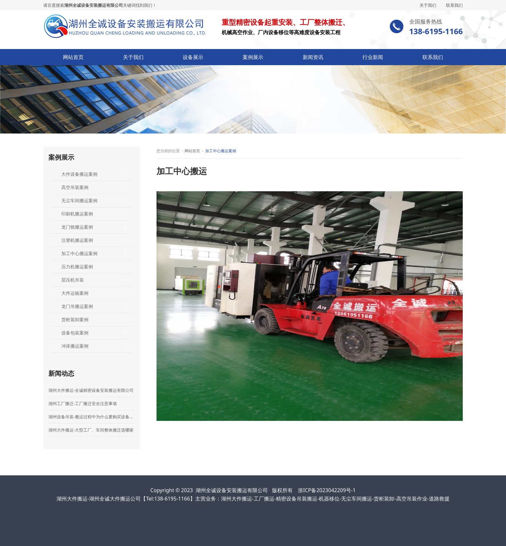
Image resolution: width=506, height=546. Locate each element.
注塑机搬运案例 (77, 240)
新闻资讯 (313, 57)
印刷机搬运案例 (77, 214)
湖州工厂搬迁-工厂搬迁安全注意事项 (82, 403)
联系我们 (454, 5)
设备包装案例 (74, 333)
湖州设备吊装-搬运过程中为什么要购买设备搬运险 (91, 417)
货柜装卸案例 (74, 319)
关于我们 (428, 5)
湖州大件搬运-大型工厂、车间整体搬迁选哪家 (91, 430)
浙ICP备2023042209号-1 (327, 490)
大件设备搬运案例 (79, 174)
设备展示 (193, 57)
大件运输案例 (74, 293)
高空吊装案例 (74, 187)
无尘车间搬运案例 (79, 200)
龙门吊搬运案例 (77, 306)
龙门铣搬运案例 (77, 227)
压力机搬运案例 (77, 266)
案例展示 (253, 57)
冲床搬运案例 (74, 346)
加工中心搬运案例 (79, 253)
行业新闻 (372, 57)
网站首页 (73, 57)
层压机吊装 (72, 280)
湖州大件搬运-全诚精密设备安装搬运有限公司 (91, 390)
